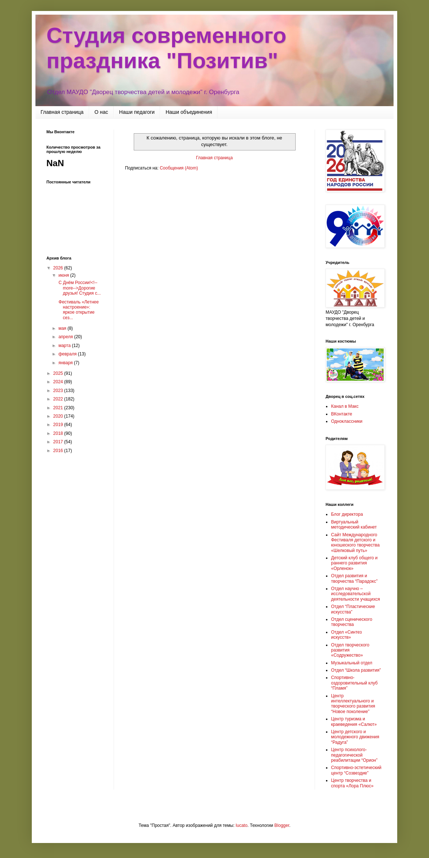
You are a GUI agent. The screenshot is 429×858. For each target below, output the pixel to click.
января (66, 362)
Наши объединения (189, 112)
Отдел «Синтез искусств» (346, 635)
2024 (58, 381)
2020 (58, 416)
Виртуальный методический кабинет (354, 524)
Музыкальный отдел (351, 662)
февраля (68, 354)
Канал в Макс (344, 406)
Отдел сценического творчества (351, 622)
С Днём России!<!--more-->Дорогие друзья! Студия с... (79, 288)
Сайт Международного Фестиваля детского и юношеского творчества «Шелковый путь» (355, 542)
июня (64, 275)
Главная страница (62, 112)
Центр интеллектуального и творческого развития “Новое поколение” (353, 703)
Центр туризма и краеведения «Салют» (354, 721)
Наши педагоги (137, 112)
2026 (58, 268)
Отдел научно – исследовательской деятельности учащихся (355, 594)
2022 (58, 399)
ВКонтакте (341, 414)
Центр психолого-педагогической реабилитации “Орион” (354, 755)
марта (65, 345)
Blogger (281, 825)
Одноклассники (346, 421)
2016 (58, 450)
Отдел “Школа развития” (356, 670)
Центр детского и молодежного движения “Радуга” (355, 737)
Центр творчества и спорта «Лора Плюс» (352, 783)
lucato (241, 825)
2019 (58, 424)
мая (63, 328)
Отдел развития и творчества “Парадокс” (354, 578)
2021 (58, 407)
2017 (58, 441)
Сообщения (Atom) (179, 168)
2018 (58, 433)
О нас (101, 112)
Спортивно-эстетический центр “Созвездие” (356, 770)
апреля (66, 336)
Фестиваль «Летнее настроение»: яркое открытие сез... (78, 309)
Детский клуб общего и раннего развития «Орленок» (354, 563)
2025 (58, 373)
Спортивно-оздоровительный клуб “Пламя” (354, 683)
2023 (58, 390)
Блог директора (347, 514)
